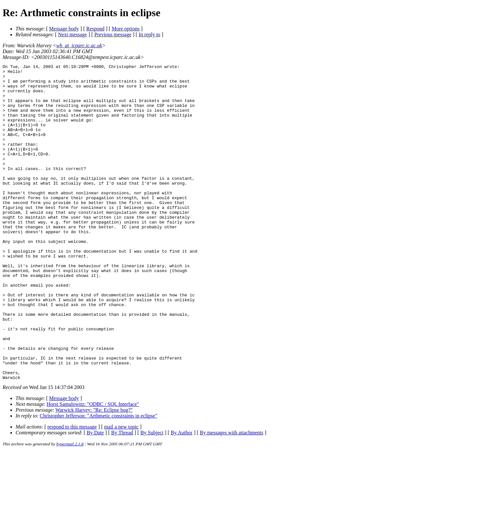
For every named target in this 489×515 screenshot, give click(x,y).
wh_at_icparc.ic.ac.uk (79, 45)
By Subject (151, 495)
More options (126, 28)
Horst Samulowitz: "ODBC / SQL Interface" (93, 467)
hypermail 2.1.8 (70, 507)
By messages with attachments (231, 495)
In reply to (149, 34)
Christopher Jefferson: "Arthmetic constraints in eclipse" (98, 479)
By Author (181, 495)
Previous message (112, 34)
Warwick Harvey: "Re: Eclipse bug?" (94, 473)
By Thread (122, 495)
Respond (95, 28)
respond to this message (72, 490)
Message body (64, 28)
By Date (95, 495)
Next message (72, 34)
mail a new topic (121, 490)
